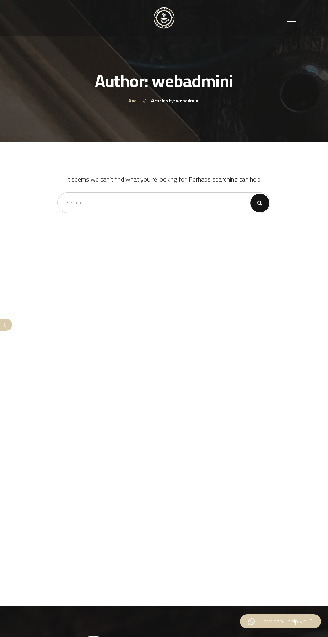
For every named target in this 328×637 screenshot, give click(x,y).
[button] (280, 621)
